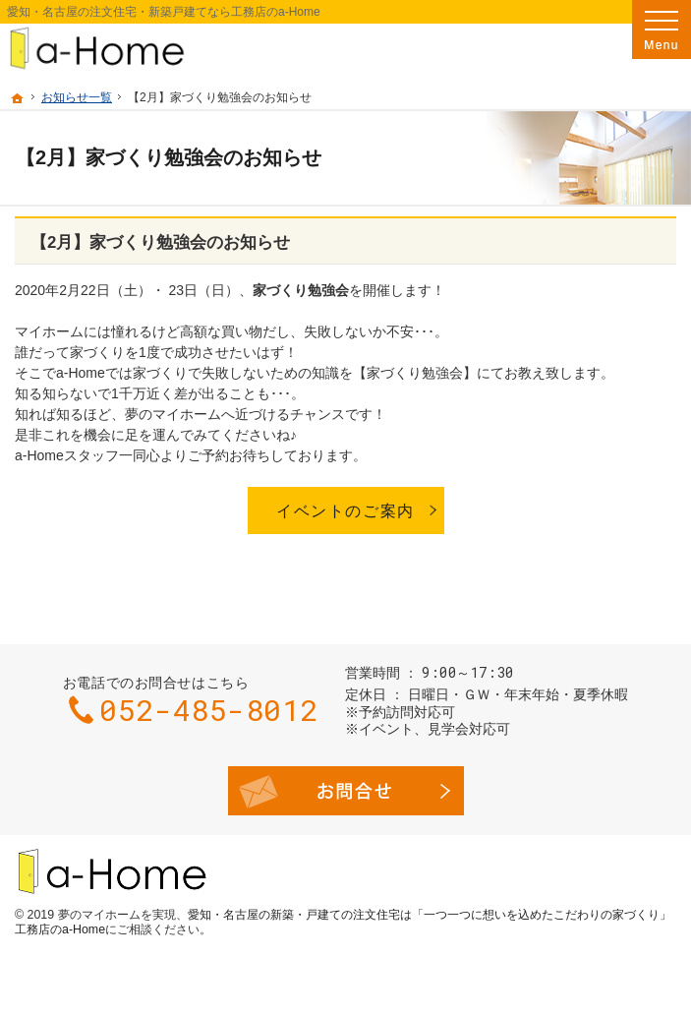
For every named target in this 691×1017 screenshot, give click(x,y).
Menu (661, 29)
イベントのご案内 (345, 510)
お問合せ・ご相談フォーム (346, 790)
